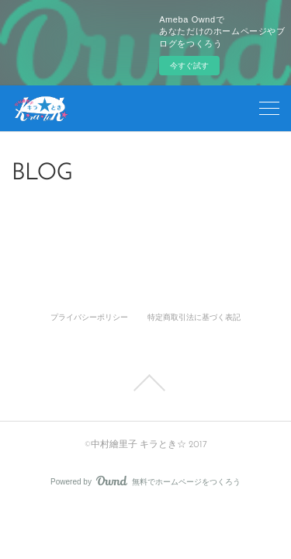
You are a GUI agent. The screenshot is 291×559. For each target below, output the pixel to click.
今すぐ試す (189, 65)
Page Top (145, 382)
